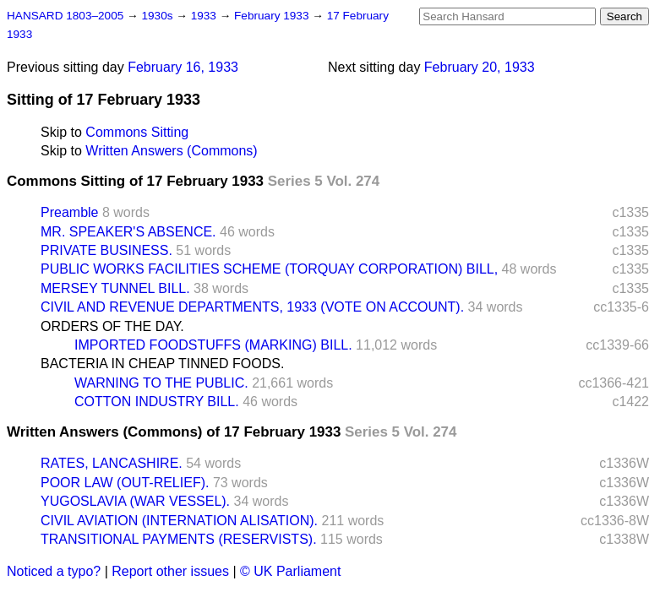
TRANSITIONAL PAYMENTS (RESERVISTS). (179, 539)
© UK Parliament (290, 571)
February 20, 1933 (479, 67)
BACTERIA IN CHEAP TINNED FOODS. (162, 363)
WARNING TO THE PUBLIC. (161, 383)
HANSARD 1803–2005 (65, 15)
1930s (158, 15)
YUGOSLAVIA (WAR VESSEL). (135, 501)
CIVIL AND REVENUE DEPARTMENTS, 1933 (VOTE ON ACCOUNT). (252, 307)
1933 (205, 15)
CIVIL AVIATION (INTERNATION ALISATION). (179, 520)
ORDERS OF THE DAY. (112, 326)
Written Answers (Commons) (171, 151)
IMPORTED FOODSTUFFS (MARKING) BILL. (213, 345)
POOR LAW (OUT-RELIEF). (125, 482)
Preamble (69, 212)
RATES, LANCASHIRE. (112, 463)
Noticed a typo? (54, 571)
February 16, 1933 (183, 67)
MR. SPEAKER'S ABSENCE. (128, 232)
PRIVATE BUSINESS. (106, 250)
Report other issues (170, 571)
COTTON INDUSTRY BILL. (156, 401)
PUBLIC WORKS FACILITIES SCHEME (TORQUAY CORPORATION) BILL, (269, 269)
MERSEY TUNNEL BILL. (115, 288)
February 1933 (273, 15)
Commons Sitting (136, 132)
